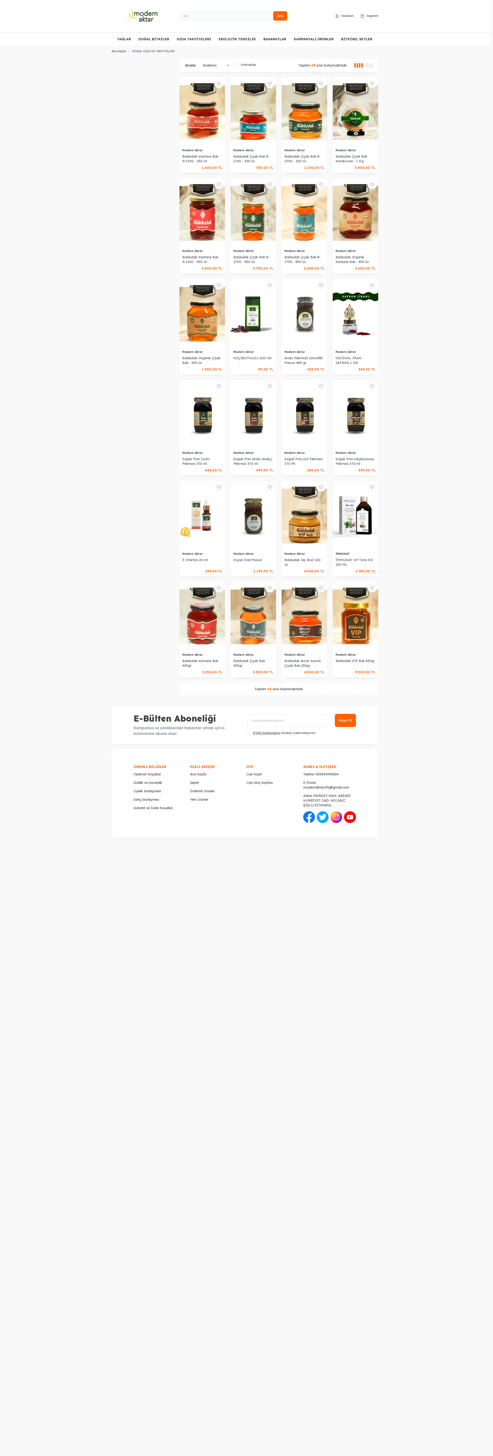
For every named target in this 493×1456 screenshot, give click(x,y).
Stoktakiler (245, 65)
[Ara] (233, 16)
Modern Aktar (193, 150)
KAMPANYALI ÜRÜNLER (314, 39)
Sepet (194, 783)
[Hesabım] (344, 16)
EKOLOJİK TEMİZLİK (237, 39)
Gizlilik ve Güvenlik (148, 783)
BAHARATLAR (274, 39)
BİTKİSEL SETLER (356, 39)
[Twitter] (323, 817)
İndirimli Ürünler (202, 791)
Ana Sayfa (119, 51)
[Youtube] (350, 817)
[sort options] (215, 65)
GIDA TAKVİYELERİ (194, 39)
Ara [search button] (280, 16)
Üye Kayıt (254, 774)
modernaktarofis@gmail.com (326, 787)
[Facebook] (309, 817)
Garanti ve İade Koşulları (153, 808)
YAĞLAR (124, 39)
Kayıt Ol (345, 720)
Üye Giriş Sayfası (259, 783)
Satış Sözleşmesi (146, 799)
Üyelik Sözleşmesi (147, 791)
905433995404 (327, 774)
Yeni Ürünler (199, 799)
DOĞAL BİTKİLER (153, 39)
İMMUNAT (343, 554)
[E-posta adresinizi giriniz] (301, 720)
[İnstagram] (336, 817)
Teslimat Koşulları (147, 774)
